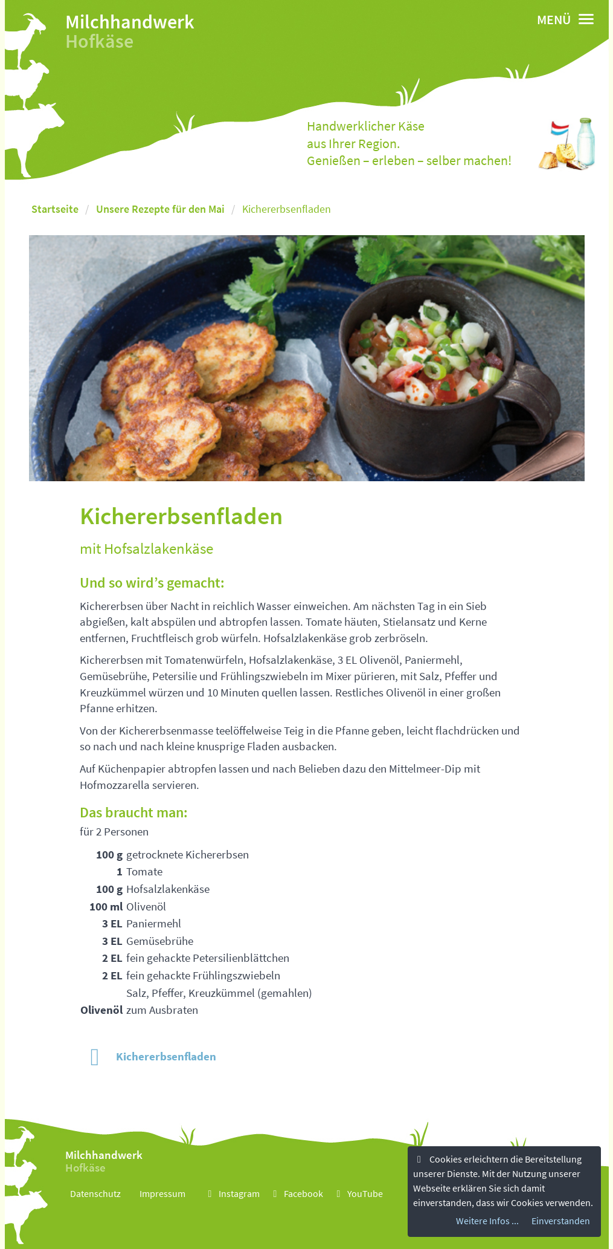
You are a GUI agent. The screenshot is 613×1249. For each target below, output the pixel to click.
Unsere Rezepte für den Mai (160, 209)
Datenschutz (95, 1193)
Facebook (296, 1193)
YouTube (358, 1193)
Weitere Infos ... (487, 1222)
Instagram (232, 1193)
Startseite (55, 209)
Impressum (162, 1193)
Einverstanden (560, 1222)
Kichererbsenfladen (148, 1056)
